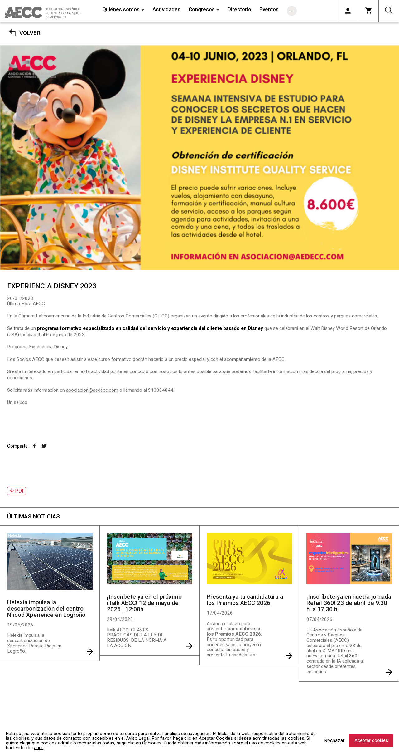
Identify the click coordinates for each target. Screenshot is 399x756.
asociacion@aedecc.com (92, 390)
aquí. (38, 747)
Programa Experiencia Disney (37, 347)
